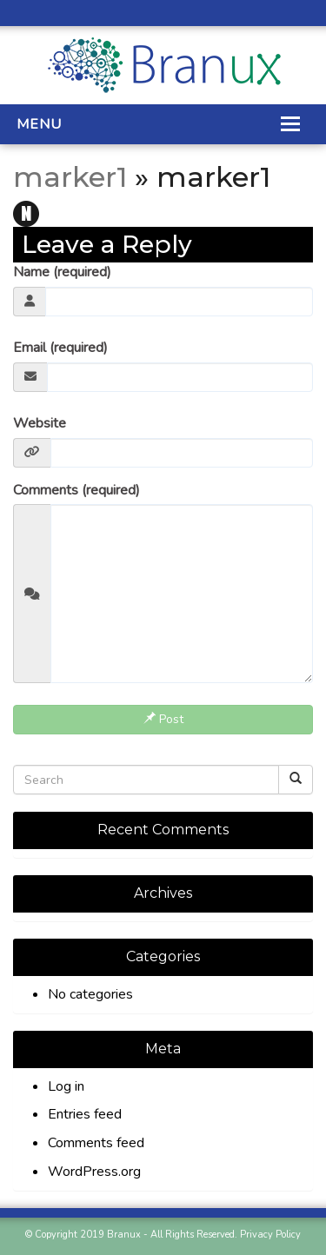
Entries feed (85, 1114)
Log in (66, 1086)
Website (39, 423)
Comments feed (96, 1142)
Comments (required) (76, 490)
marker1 (70, 177)
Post (163, 719)
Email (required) (60, 347)
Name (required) (62, 272)
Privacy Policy (270, 1234)
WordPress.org (94, 1171)
